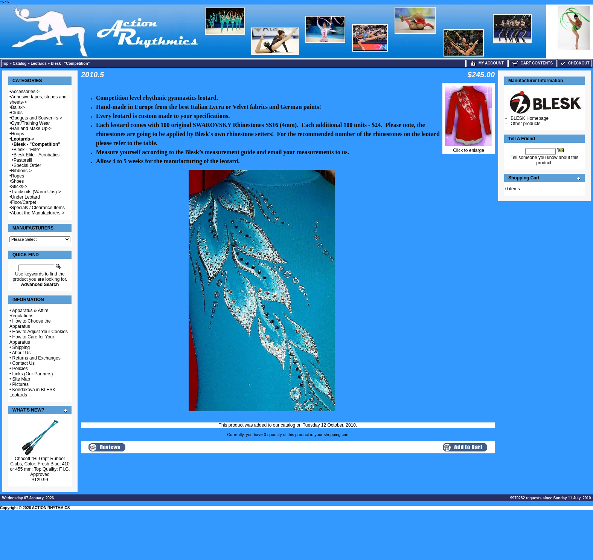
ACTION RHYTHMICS (51, 508)
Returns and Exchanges (36, 358)
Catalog (20, 63)
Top (5, 63)
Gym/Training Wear (30, 123)
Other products (525, 123)
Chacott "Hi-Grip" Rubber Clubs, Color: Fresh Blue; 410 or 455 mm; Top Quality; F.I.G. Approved (40, 466)
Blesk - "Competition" (70, 63)
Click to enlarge (468, 148)
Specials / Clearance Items (38, 207)
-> (22, 139)
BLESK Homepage (530, 118)
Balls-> (18, 107)
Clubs (17, 112)
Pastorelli (23, 160)
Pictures (20, 384)
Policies (20, 368)
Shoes (17, 181)
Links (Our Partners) (32, 373)
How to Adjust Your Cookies (40, 331)
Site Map (21, 379)
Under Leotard (25, 197)
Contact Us (23, 363)
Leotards (39, 63)
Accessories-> (25, 91)
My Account (487, 63)
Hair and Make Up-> (31, 128)
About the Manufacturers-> (37, 213)
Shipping (21, 347)
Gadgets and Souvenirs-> (36, 118)
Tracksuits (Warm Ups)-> (36, 191)
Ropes (17, 176)
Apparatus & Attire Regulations (29, 313)
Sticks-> (19, 186)
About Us (21, 352)
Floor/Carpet (23, 202)
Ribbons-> (21, 170)
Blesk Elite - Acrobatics (36, 155)
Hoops (17, 133)
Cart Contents (532, 63)
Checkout (574, 63)
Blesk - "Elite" (27, 149)
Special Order (27, 165)
